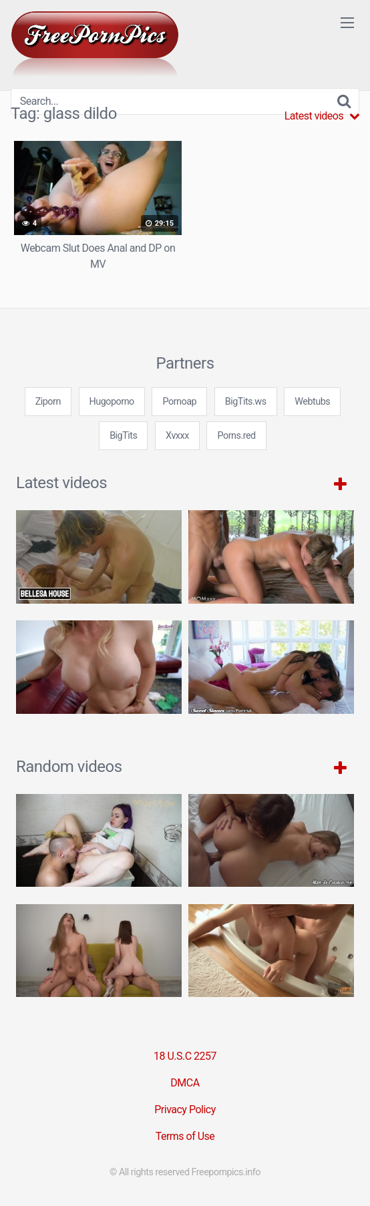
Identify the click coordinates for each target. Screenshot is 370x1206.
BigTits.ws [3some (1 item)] (245, 401)
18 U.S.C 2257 (185, 1056)
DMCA (184, 1082)
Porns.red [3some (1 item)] (236, 435)
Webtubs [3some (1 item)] (312, 401)
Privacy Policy (185, 1109)
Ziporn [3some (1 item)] (48, 401)
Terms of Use (185, 1136)
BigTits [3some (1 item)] (123, 435)
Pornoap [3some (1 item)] (179, 401)
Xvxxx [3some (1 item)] (177, 435)
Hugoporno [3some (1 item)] (111, 401)
